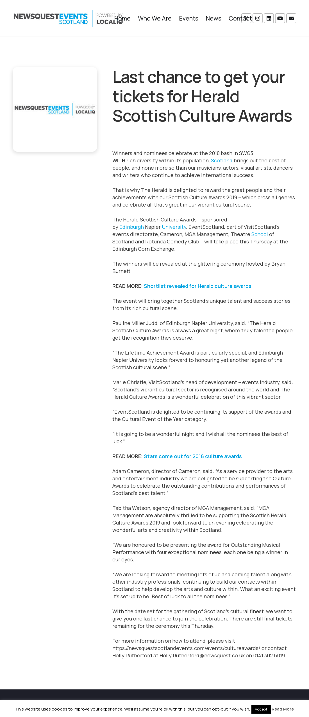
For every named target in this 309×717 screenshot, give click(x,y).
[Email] (291, 18)
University (174, 226)
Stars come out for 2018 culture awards (193, 456)
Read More (283, 709)
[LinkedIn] (269, 18)
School (259, 234)
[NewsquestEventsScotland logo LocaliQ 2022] (68, 18)
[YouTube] (280, 18)
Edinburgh (131, 226)
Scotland (222, 160)
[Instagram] (258, 18)
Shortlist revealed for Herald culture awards (198, 286)
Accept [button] (261, 709)
